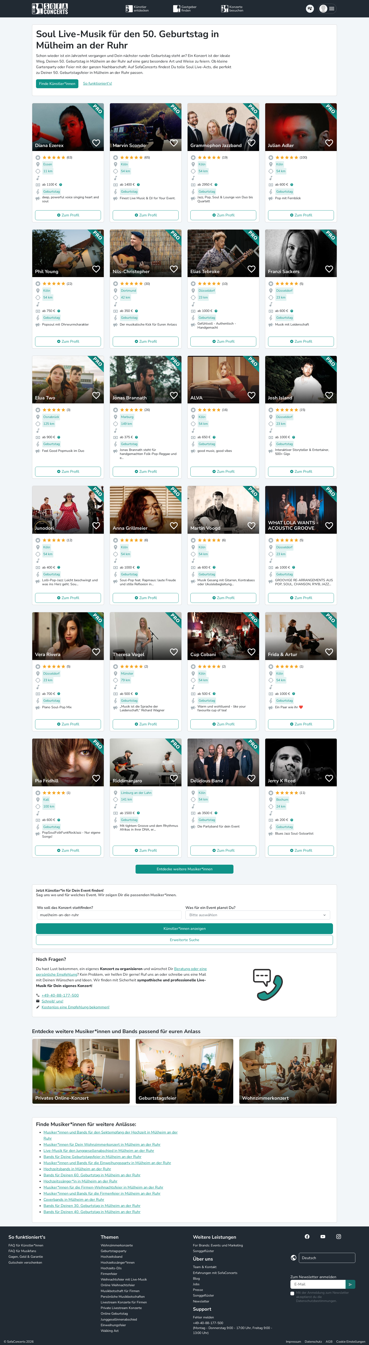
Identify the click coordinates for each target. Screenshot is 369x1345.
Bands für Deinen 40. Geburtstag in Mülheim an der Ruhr (92, 1211)
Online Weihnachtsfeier (118, 1285)
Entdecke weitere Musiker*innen (185, 869)
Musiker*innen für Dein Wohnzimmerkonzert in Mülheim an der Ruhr (102, 1144)
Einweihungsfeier (113, 1325)
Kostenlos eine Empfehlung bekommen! (75, 1007)
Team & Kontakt (205, 1267)
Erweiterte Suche (184, 940)
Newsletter (201, 1301)
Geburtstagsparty (113, 1251)
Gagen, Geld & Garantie (25, 1256)
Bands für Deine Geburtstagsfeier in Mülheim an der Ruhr (92, 1156)
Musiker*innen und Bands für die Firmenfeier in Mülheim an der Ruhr (102, 1193)
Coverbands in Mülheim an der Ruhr (74, 1199)
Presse (198, 1290)
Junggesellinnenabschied (119, 1319)
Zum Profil (70, 215)
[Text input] (318, 1284)
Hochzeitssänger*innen (118, 1262)
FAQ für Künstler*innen (25, 1245)
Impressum (293, 1342)
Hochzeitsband (111, 1256)
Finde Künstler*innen (57, 83)
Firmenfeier (109, 1274)
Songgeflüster (203, 1251)
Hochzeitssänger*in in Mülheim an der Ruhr (80, 1181)
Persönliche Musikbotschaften (123, 1296)
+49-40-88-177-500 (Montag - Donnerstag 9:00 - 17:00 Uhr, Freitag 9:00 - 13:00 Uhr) (232, 1328)
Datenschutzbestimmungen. (316, 1301)
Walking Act (110, 1331)
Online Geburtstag (114, 1313)
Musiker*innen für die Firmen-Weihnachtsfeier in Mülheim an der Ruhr (103, 1187)
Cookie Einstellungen (350, 1342)
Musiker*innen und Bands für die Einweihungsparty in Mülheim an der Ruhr (107, 1163)
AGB (329, 1342)
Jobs (196, 1284)
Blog (196, 1278)
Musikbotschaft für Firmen (120, 1291)
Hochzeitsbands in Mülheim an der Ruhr (77, 1169)
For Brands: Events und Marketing (218, 1245)
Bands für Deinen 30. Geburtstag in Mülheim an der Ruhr (92, 1205)
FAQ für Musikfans (22, 1251)
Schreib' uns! (52, 1001)
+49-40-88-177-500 (60, 995)
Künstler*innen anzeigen (185, 928)
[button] (327, 9)
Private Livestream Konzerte (121, 1308)
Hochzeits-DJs (111, 1268)
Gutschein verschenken (25, 1262)
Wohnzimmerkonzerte (117, 1245)
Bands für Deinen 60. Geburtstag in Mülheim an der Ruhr (92, 1175)
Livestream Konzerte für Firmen (124, 1302)
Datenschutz (313, 1342)
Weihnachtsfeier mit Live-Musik (124, 1279)
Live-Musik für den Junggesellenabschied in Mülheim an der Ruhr (99, 1150)
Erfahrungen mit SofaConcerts (215, 1273)
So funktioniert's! (97, 83)
